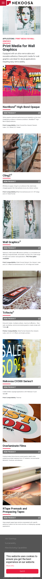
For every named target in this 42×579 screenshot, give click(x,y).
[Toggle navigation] (3, 3)
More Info (10, 566)
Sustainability (10, 543)
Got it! (22, 571)
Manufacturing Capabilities (16, 548)
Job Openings (10, 539)
